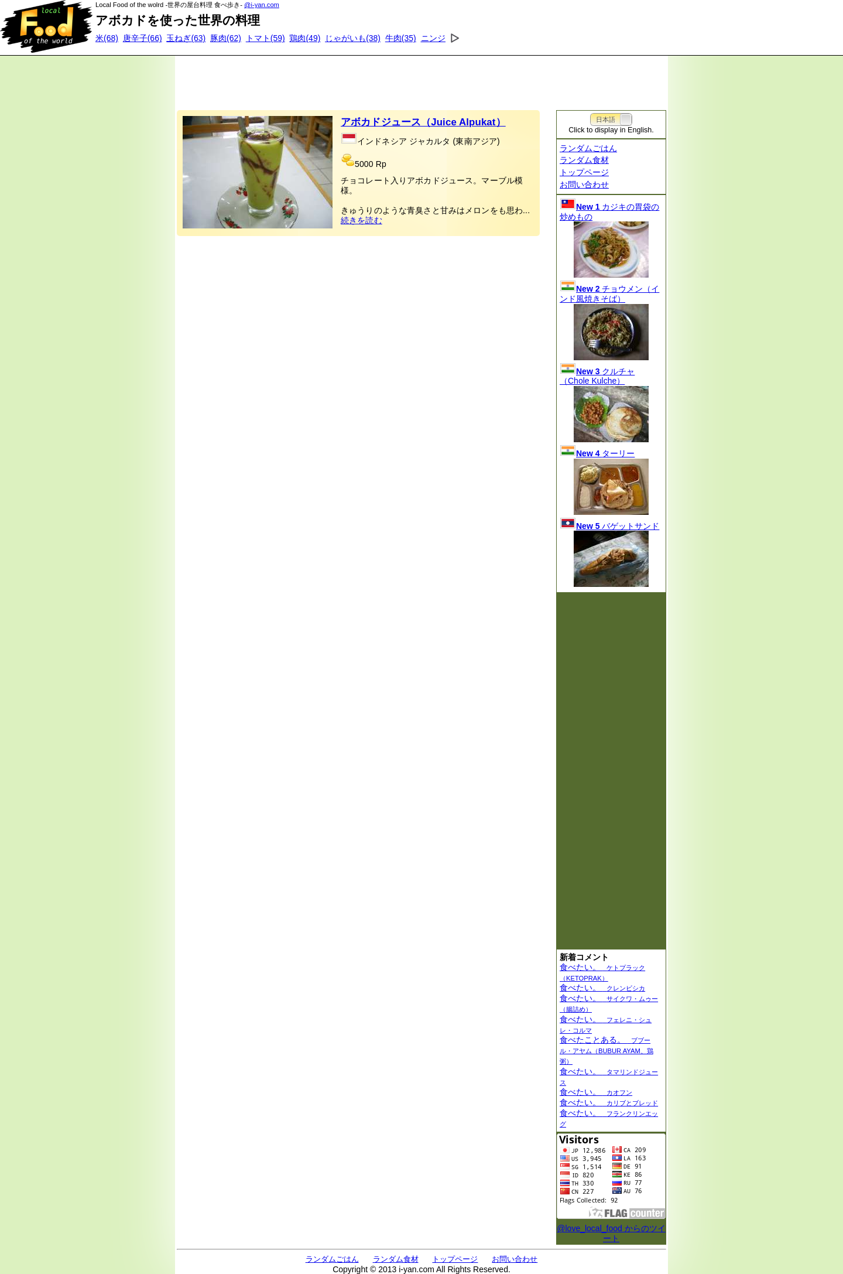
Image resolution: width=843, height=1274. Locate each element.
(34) (444, 38)
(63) (185, 38)
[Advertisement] (421, 79)
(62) (225, 38)
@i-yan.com (261, 4)
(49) (304, 38)
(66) (142, 38)
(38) (353, 38)
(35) (400, 38)
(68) (106, 38)
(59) (265, 38)
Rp (381, 164)
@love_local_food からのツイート (611, 1233)
